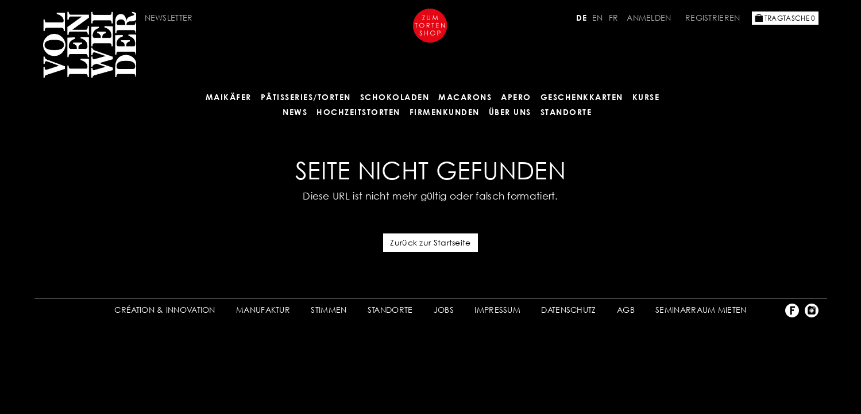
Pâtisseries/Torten (306, 97)
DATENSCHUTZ (568, 310)
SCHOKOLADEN (395, 97)
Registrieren (712, 17)
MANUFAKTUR (263, 310)
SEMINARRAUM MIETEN (700, 310)
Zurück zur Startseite (430, 242)
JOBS (444, 310)
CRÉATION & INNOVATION (164, 310)
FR (614, 17)
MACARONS (465, 97)
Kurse (646, 97)
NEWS (295, 112)
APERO (516, 97)
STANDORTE (390, 310)
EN (597, 17)
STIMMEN (328, 310)
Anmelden (649, 17)
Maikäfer (229, 97)
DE (581, 17)
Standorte (566, 112)
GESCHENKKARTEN (581, 97)
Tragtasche (785, 18)
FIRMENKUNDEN (445, 112)
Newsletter (169, 17)
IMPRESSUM (497, 310)
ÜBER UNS (510, 112)
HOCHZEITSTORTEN (358, 112)
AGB (626, 310)
